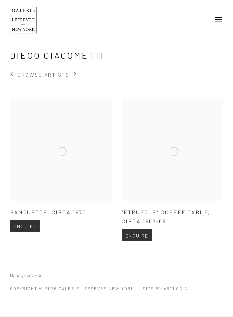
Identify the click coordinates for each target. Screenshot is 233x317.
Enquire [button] (25, 234)
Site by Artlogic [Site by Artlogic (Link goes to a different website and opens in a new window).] (165, 288)
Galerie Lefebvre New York (36, 20)
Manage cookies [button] (26, 275)
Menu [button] (218, 20)
